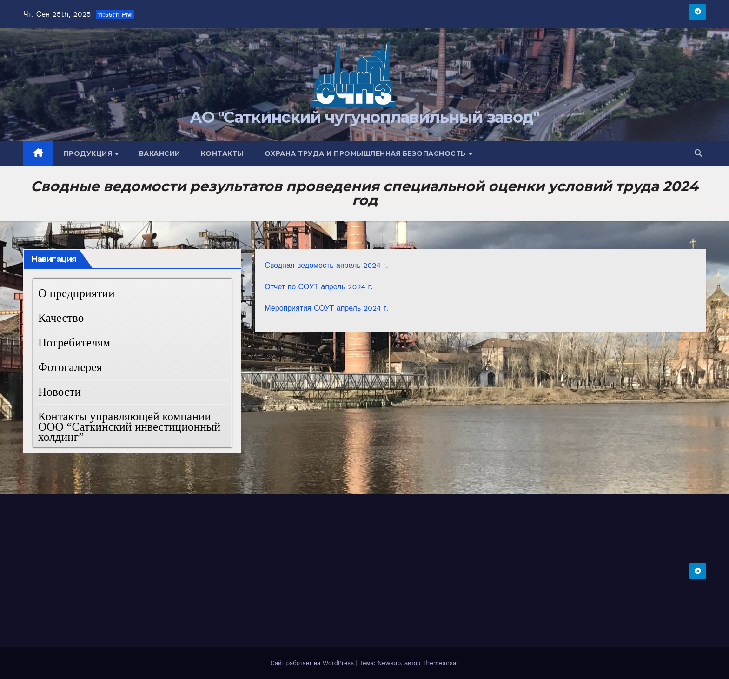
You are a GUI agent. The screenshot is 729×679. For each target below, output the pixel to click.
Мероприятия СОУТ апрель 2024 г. (326, 308)
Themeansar (441, 662)
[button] (698, 153)
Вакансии (159, 153)
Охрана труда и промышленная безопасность (366, 153)
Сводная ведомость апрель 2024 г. (326, 265)
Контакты (222, 153)
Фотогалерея (70, 367)
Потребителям (74, 342)
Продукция (89, 153)
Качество (61, 318)
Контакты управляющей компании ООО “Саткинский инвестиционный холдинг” (129, 426)
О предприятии (76, 293)
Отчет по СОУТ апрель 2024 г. (318, 286)
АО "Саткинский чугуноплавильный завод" (364, 117)
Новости (59, 392)
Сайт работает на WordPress (313, 662)
